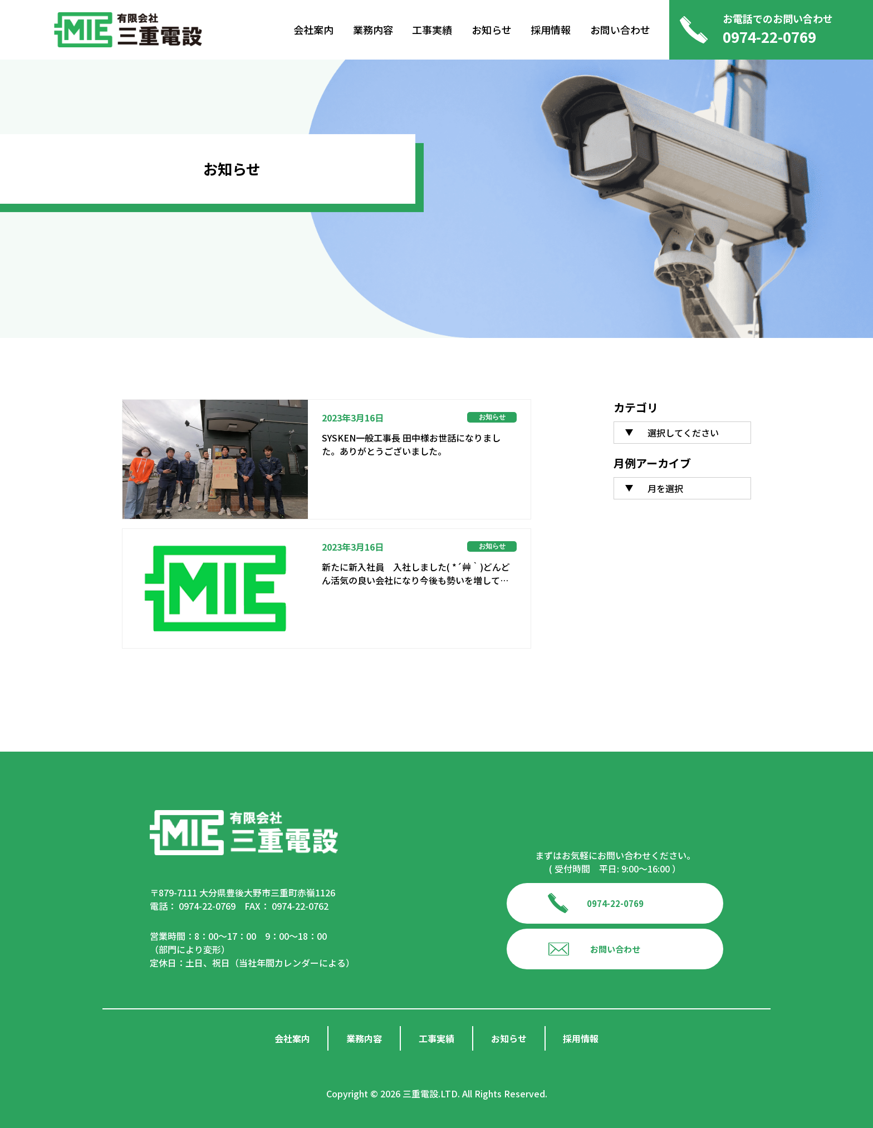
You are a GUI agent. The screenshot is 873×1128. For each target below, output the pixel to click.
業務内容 (373, 30)
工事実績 (432, 30)
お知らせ (492, 30)
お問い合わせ (620, 30)
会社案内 (313, 30)
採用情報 (551, 30)
